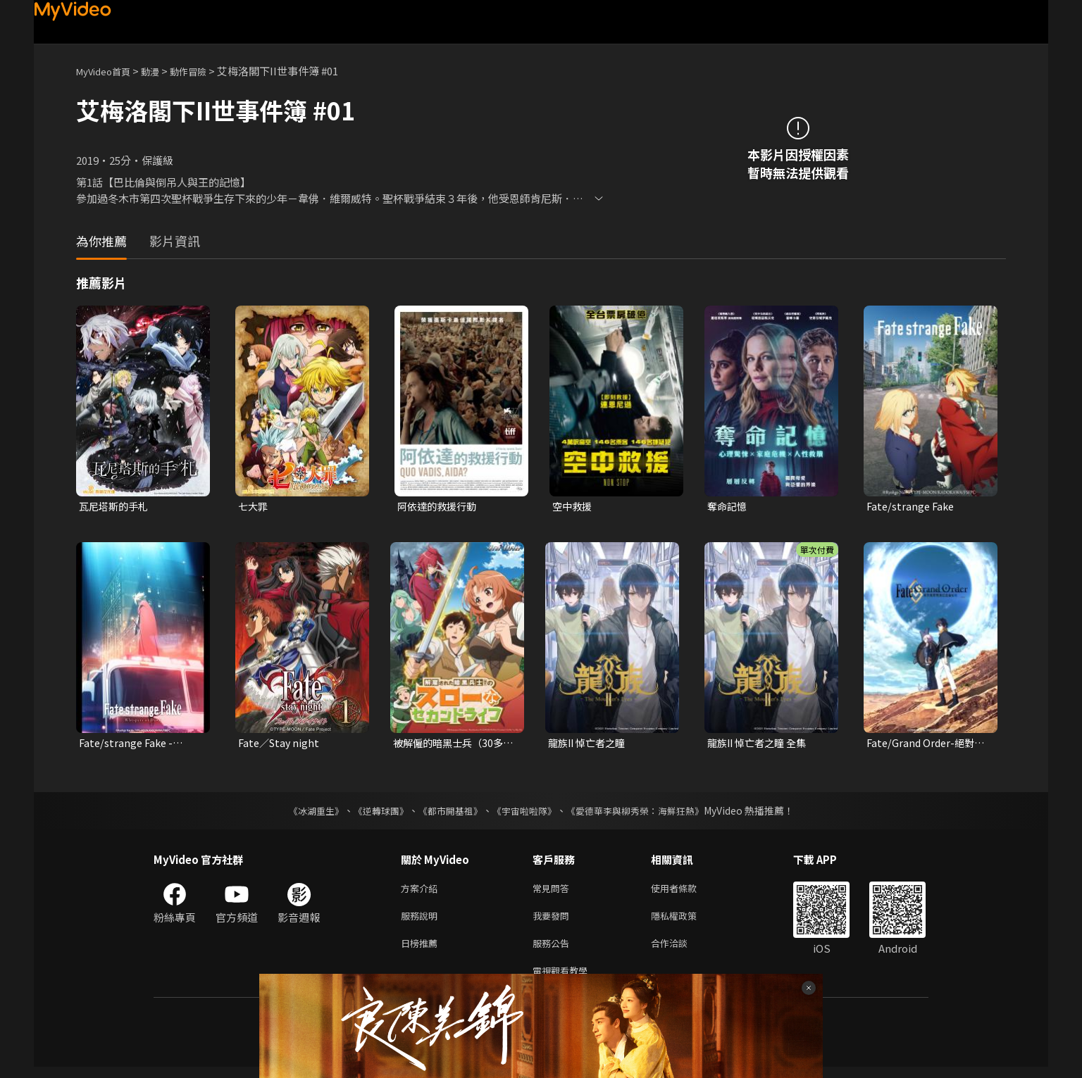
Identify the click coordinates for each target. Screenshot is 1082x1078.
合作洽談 (680, 951)
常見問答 (554, 891)
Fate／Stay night (280, 744)
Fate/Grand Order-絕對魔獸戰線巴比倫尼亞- (922, 745)
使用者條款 (685, 891)
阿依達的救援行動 (439, 506)
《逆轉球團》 (372, 813)
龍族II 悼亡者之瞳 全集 (760, 744)
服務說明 (422, 921)
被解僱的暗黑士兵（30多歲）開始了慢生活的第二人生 (451, 745)
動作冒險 (203, 70)
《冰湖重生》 (303, 813)
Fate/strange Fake (912, 506)
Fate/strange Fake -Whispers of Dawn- (128, 745)
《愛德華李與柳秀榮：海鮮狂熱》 (644, 813)
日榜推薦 (422, 951)
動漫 (161, 70)
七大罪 (254, 506)
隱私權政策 (685, 921)
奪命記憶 (728, 506)
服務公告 (554, 951)
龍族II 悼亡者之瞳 (589, 744)
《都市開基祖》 (446, 813)
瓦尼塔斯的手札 (116, 506)
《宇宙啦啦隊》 (525, 813)
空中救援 (573, 506)
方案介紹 (422, 891)
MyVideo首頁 (108, 70)
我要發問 (554, 921)
